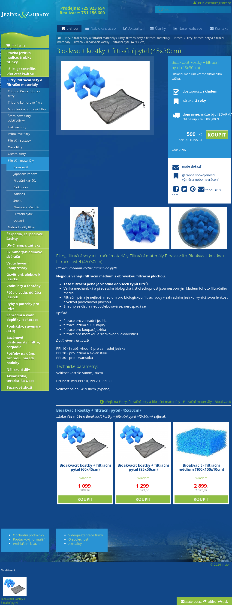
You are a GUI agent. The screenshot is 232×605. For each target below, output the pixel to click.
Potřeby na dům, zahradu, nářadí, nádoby (20, 358)
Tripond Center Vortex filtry (24, 93)
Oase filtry (15, 147)
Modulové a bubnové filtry (27, 109)
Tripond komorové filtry (25, 102)
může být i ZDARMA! (199, 116)
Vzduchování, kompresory (18, 265)
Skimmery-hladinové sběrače (24, 254)
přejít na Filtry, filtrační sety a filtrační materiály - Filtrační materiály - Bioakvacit (165, 401)
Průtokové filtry (19, 134)
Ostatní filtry (17, 154)
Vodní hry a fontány (23, 285)
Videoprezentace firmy (85, 535)
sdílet (211, 601)
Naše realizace (187, 28)
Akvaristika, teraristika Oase (20, 378)
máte (186, 166)
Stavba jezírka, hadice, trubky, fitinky (19, 57)
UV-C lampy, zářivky (23, 245)
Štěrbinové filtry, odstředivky (20, 118)
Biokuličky (20, 187)
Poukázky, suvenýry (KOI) (23, 328)
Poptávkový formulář (29, 539)
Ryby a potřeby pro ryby (22, 306)
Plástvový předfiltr (26, 207)
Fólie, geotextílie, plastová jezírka (21, 71)
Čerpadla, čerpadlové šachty (24, 236)
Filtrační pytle (23, 214)
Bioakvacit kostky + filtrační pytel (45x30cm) (115, 42)
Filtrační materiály (21, 160)
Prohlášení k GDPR (27, 543)
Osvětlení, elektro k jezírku (23, 276)
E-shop (15, 45)
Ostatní (18, 220)
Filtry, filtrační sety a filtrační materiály (89, 38)
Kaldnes (19, 194)
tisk (225, 601)
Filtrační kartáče (24, 180)
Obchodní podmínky (28, 535)
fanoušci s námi (196, 191)
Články (157, 28)
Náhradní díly (18, 369)
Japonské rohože (25, 174)
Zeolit (17, 200)
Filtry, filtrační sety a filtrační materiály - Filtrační (150, 38)
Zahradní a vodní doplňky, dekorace (22, 317)
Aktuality (132, 28)
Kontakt (218, 28)
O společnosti (78, 539)
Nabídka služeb (100, 28)
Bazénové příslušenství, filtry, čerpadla (23, 342)
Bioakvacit (20, 167)
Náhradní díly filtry (21, 227)
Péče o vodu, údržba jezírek (23, 294)
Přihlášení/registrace (212, 2)
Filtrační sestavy (19, 140)
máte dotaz (193, 601)
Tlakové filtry (17, 127)
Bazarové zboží (19, 387)
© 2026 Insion (221, 564)
